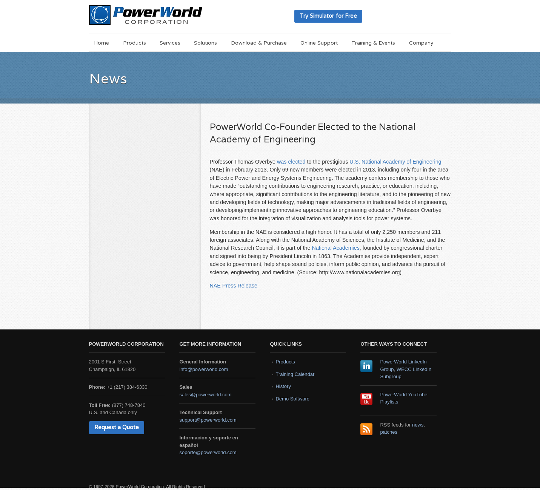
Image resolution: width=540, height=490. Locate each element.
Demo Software (292, 399)
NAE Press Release (233, 286)
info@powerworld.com (203, 369)
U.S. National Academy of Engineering (395, 162)
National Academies (335, 248)
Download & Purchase (259, 42)
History (283, 386)
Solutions (205, 42)
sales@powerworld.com (205, 394)
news (417, 425)
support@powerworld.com (207, 420)
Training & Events (373, 42)
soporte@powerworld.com (207, 452)
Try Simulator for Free (328, 15)
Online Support (319, 42)
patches (388, 432)
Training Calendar (294, 374)
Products (134, 42)
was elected (291, 162)
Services (170, 42)
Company (421, 42)
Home (101, 42)
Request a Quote (116, 427)
